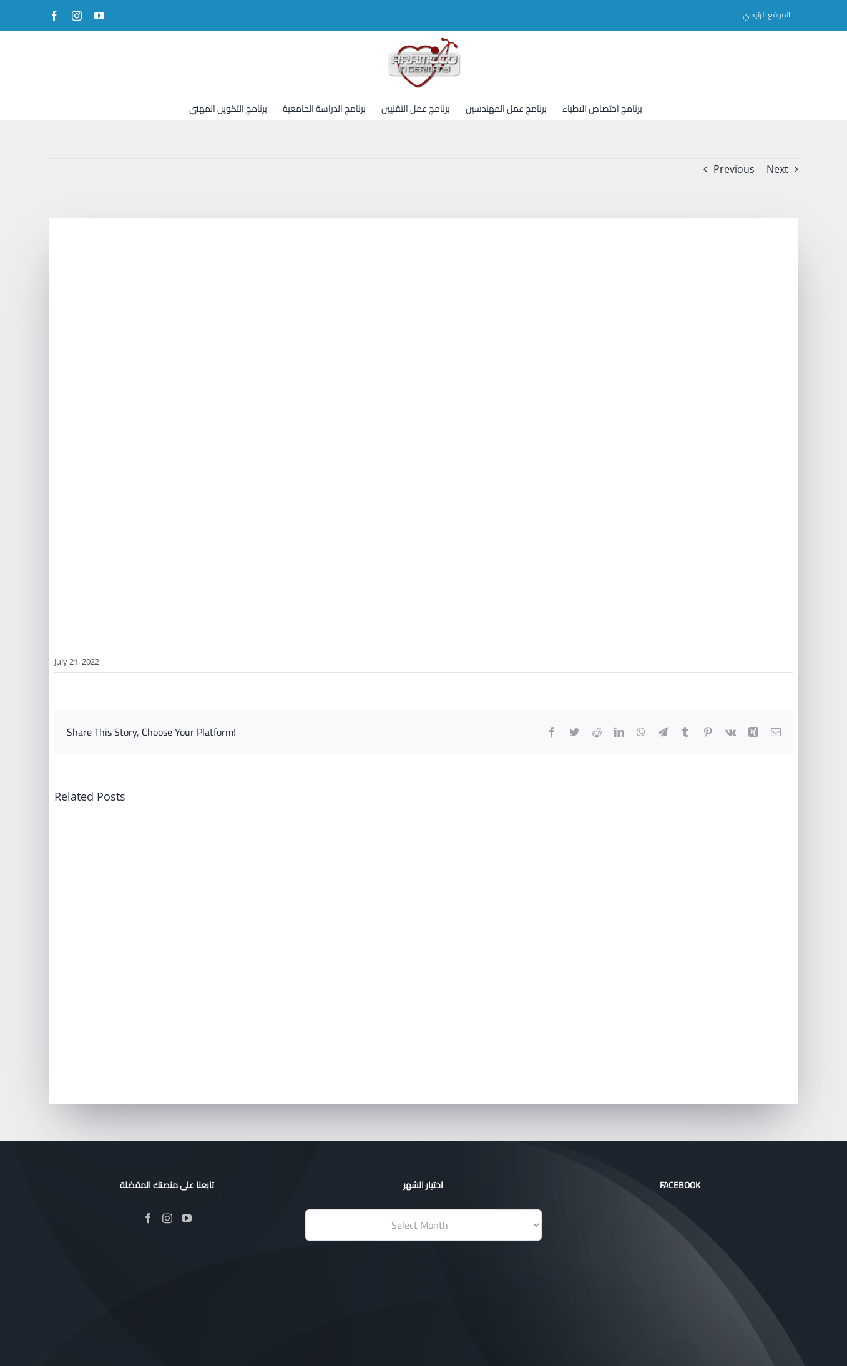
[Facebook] (148, 1218)
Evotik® (339, 1339)
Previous (734, 169)
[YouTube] (187, 1218)
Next (777, 169)
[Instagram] (167, 1218)
